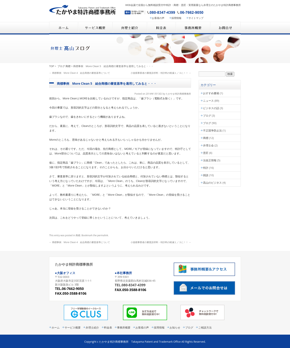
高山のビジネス (212, 182)
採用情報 (176, 18)
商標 (68, 66)
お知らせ (175, 327)
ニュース (208, 100)
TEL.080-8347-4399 (130, 285)
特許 (205, 168)
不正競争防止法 (212, 130)
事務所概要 (193, 28)
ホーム (56, 327)
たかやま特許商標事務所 (178, 93)
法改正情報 (209, 160)
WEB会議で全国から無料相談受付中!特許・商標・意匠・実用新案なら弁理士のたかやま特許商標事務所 (183, 5)
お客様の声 (158, 18)
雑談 (205, 175)
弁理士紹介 (129, 28)
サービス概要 (95, 28)
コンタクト (225, 28)
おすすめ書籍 (211, 93)
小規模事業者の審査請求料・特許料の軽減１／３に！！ (161, 73)
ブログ (61, 66)
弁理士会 (208, 145)
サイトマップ (195, 18)
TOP (51, 66)
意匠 (205, 153)
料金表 (161, 28)
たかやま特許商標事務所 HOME (63, 28)
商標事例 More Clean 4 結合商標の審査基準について (79, 73)
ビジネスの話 (211, 108)
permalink (102, 235)
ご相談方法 (205, 327)
